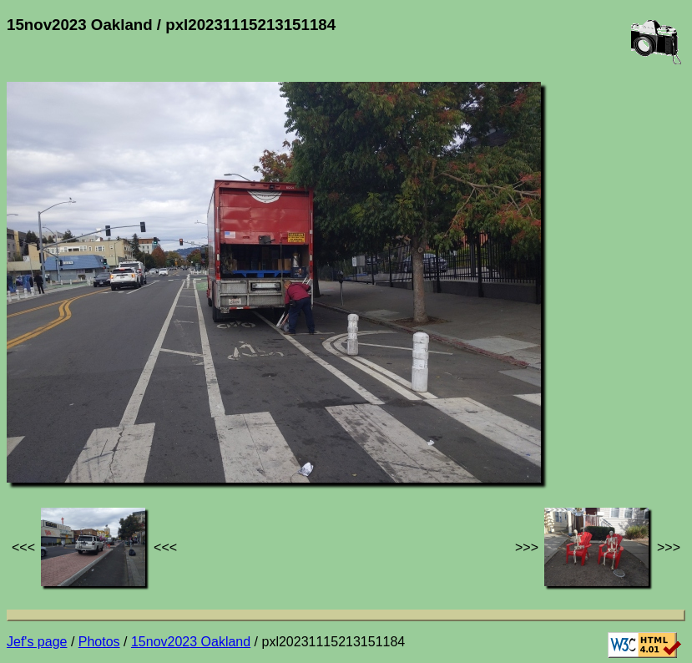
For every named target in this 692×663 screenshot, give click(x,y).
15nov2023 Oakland (190, 642)
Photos (99, 642)
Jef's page (37, 642)
